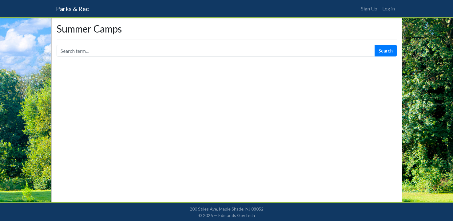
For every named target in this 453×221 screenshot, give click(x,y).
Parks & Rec (72, 8)
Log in (388, 8)
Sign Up (369, 8)
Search (386, 50)
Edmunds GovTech (236, 215)
